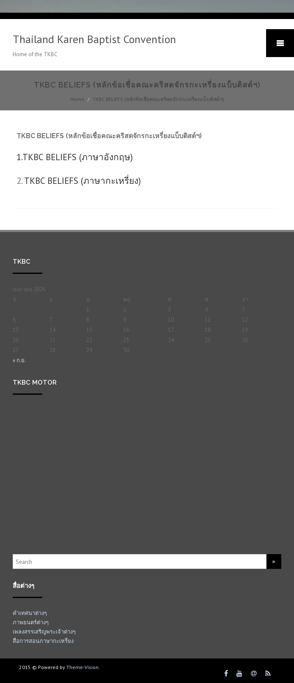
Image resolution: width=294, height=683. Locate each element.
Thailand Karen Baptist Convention (94, 39)
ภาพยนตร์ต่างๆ (31, 622)
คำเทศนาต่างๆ (30, 613)
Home (77, 99)
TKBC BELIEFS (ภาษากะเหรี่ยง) (82, 180)
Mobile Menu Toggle (280, 43)
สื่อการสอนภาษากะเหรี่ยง (43, 641)
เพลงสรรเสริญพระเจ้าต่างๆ (44, 631)
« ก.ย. (19, 360)
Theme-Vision (82, 667)
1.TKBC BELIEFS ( (74, 157)
